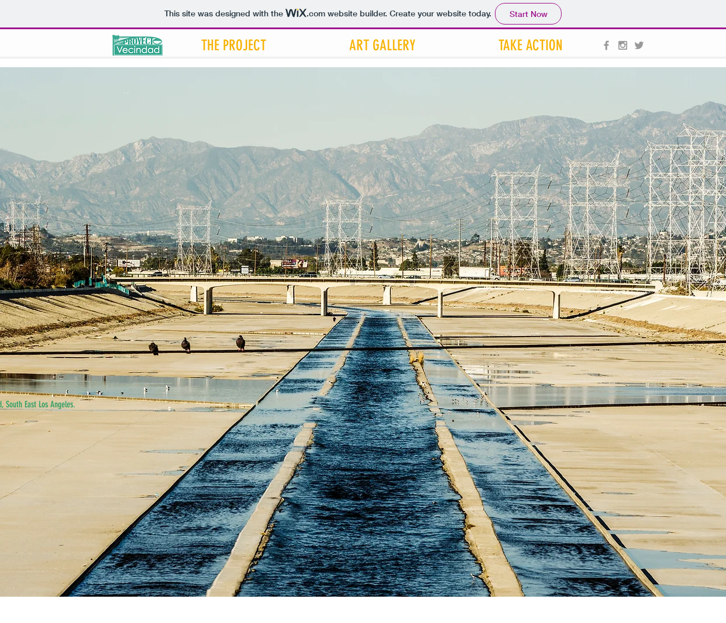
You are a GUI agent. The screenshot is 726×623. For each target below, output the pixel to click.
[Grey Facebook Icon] (606, 45)
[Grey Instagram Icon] (623, 45)
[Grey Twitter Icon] (639, 45)
